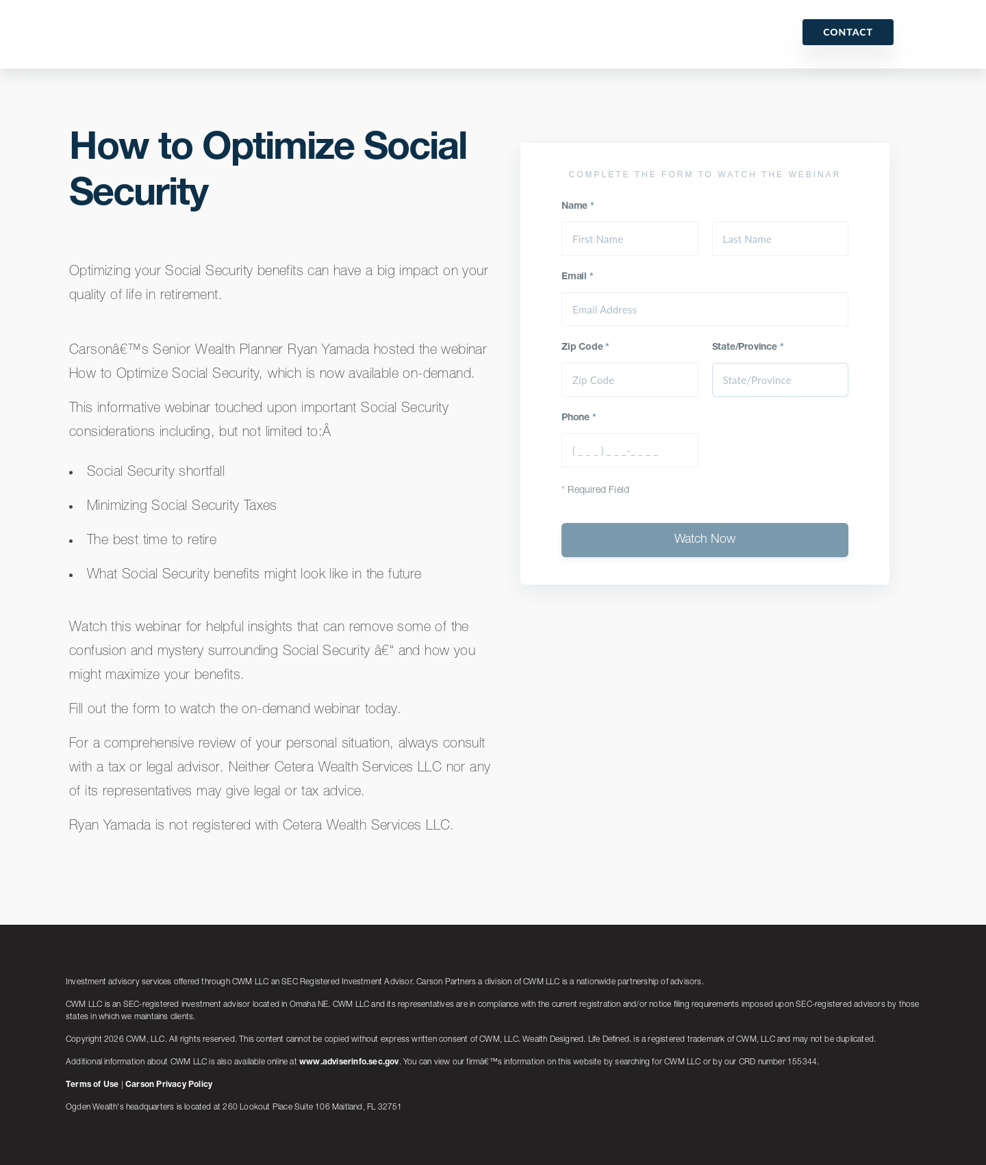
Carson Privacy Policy (168, 1085)
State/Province (748, 348)
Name (577, 207)
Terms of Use (92, 1085)
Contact (848, 32)
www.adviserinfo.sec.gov (349, 1062)
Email (577, 277)
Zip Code (585, 348)
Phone (578, 418)
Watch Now (704, 540)
